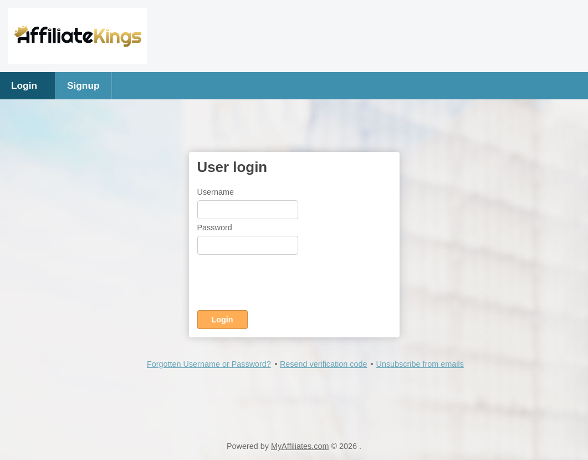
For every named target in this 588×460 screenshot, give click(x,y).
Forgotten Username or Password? (209, 364)
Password (214, 227)
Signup (83, 85)
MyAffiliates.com (300, 446)
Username (215, 192)
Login (24, 85)
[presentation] (281, 284)
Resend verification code (323, 364)
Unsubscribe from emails (419, 364)
